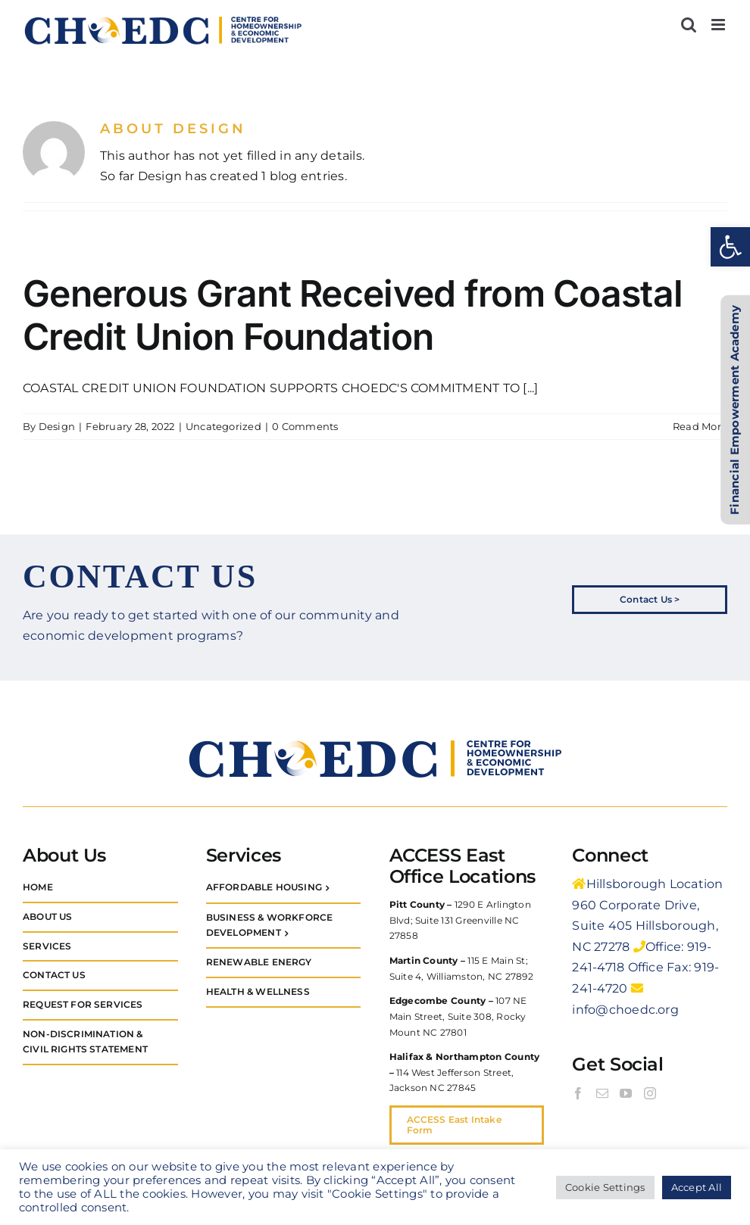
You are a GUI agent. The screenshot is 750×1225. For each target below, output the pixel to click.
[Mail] (602, 1093)
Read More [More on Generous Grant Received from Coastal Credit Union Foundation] (700, 426)
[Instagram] (650, 1093)
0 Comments (305, 426)
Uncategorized (223, 426)
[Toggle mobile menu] (719, 25)
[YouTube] (626, 1093)
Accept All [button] (696, 1187)
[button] (730, 247)
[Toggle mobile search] (688, 25)
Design (57, 426)
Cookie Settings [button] (605, 1187)
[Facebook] (578, 1093)
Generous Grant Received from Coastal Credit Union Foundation (353, 315)
